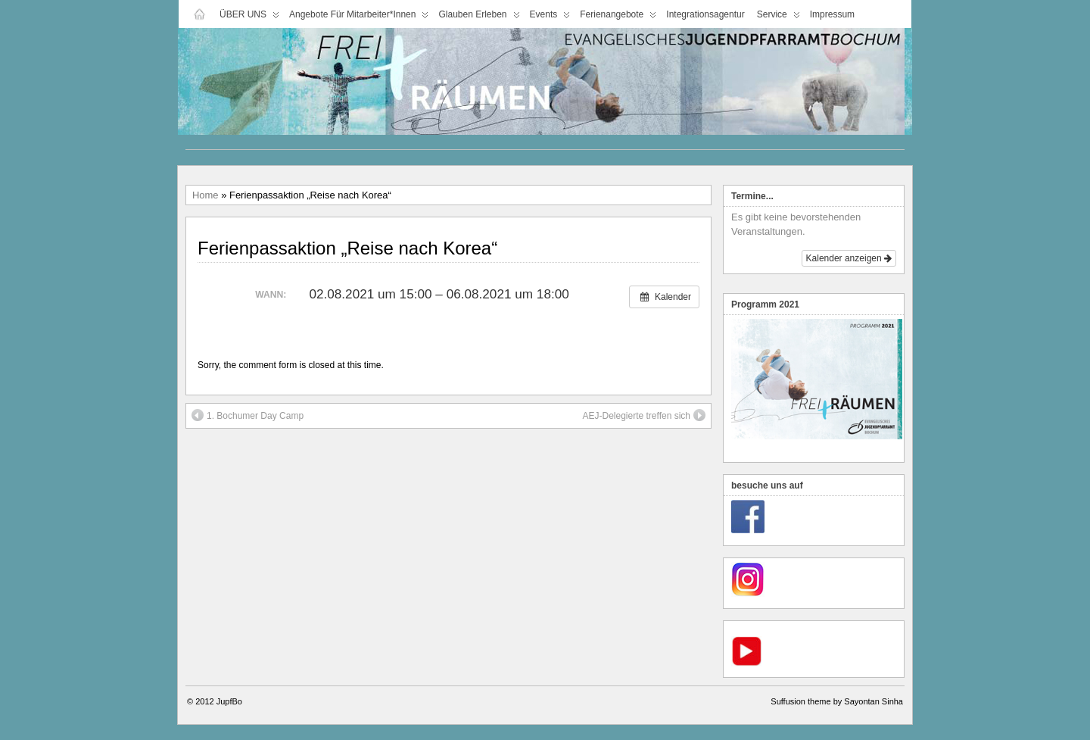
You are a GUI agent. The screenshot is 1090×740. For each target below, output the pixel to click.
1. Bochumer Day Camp (248, 415)
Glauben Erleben (478, 18)
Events (550, 18)
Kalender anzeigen (849, 258)
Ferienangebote (618, 18)
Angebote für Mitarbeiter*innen (358, 18)
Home (205, 195)
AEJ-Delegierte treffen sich (643, 415)
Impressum (832, 14)
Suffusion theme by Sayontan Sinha (837, 701)
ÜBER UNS (249, 18)
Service (778, 18)
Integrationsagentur (705, 14)
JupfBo (229, 701)
